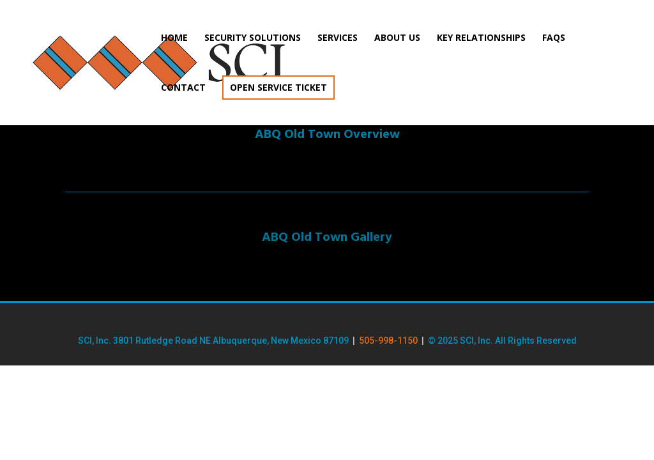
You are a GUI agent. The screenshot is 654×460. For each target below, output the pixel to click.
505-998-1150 (388, 340)
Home (174, 38)
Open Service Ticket (278, 87)
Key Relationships (481, 38)
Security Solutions (252, 38)
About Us (397, 38)
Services (337, 38)
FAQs (553, 38)
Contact (183, 88)
